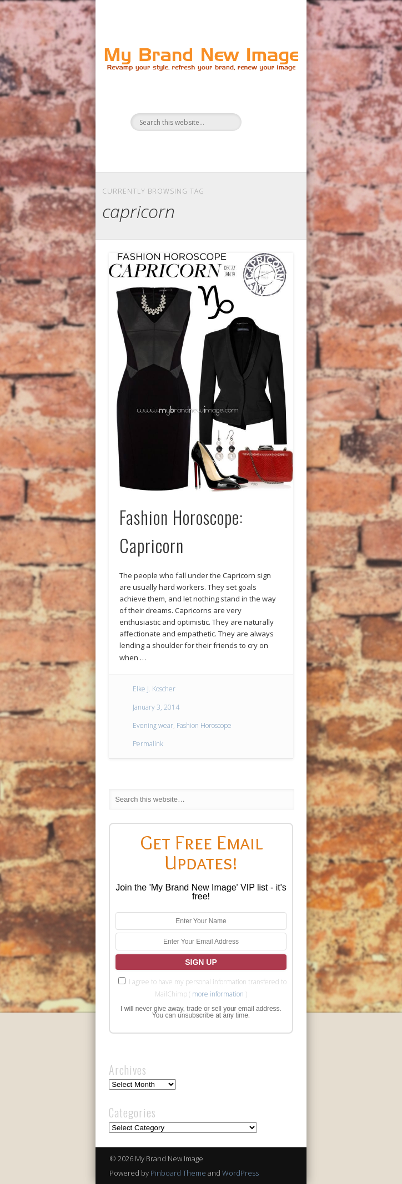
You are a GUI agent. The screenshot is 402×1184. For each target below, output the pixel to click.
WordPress (240, 1173)
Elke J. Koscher (154, 689)
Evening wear (153, 725)
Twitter (188, 150)
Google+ (234, 150)
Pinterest (211, 150)
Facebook (165, 150)
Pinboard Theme (178, 1173)
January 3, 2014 (156, 707)
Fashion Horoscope (204, 725)
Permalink (148, 743)
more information (218, 994)
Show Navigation (266, 99)
